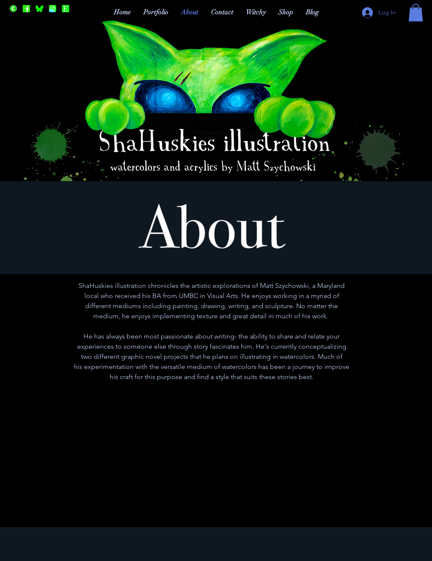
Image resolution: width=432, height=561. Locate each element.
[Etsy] (66, 9)
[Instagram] (53, 9)
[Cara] (13, 9)
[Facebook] (26, 9)
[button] (415, 13)
